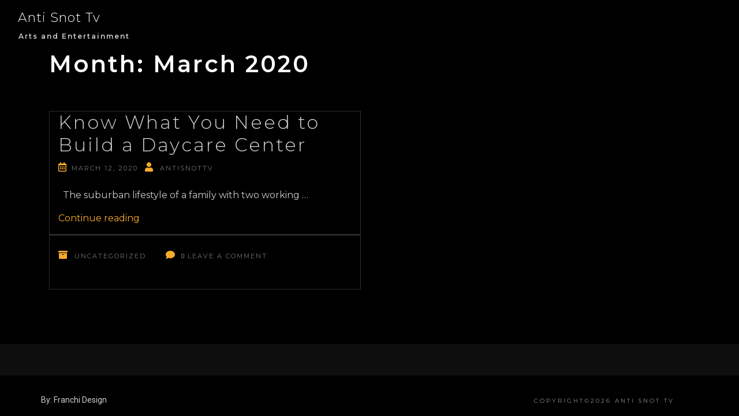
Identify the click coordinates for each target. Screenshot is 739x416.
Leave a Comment (227, 256)
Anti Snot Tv (59, 17)
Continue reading (99, 218)
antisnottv (187, 168)
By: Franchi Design (74, 399)
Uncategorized (110, 256)
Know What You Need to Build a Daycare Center (189, 133)
